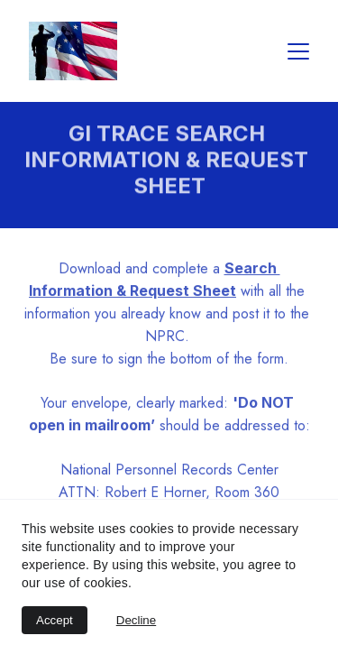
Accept (54, 620)
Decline (136, 620)
